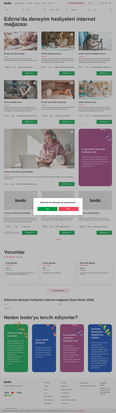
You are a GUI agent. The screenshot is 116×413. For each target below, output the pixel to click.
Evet (47, 209)
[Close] (80, 200)
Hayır (68, 209)
